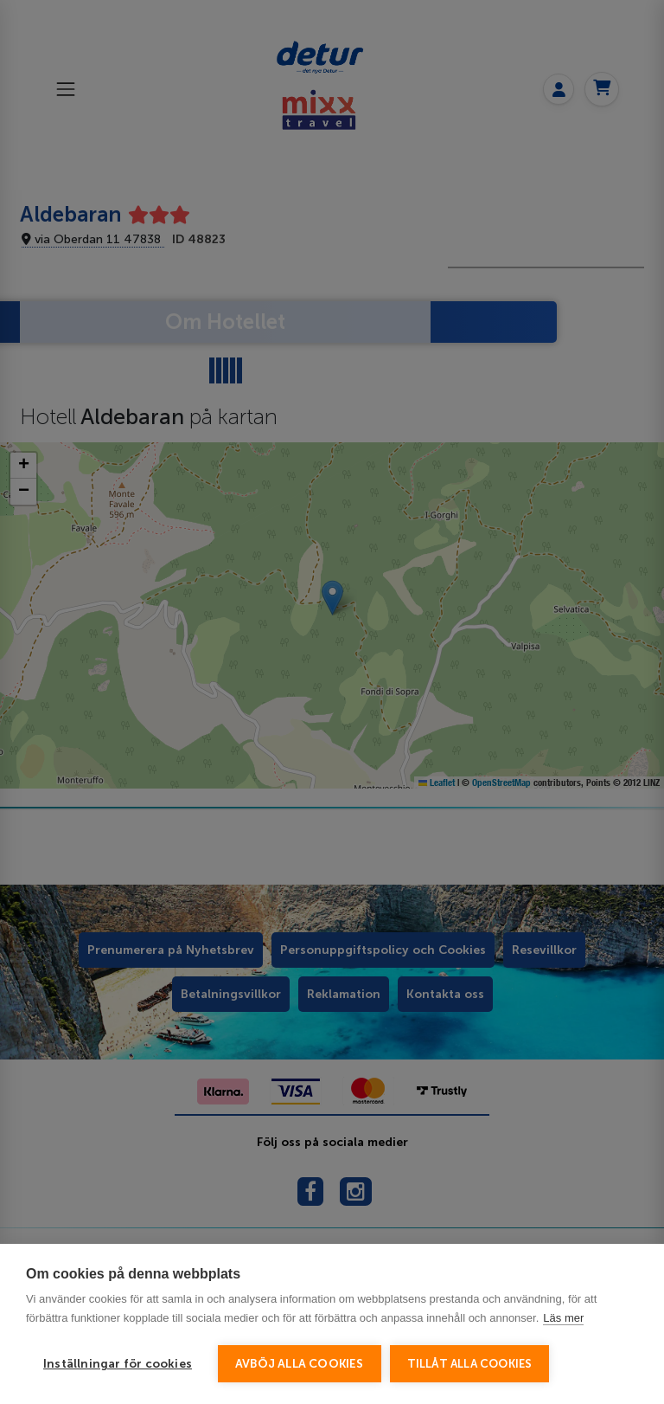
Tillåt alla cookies (470, 1363)
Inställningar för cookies (117, 1363)
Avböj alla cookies (299, 1363)
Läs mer (563, 1317)
